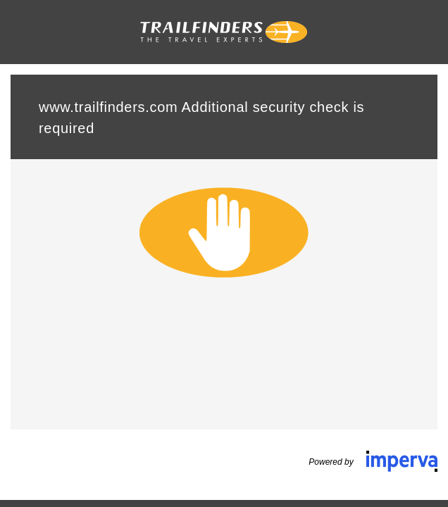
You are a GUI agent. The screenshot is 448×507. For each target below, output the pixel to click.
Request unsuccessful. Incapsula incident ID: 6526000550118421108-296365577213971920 (224, 253)
